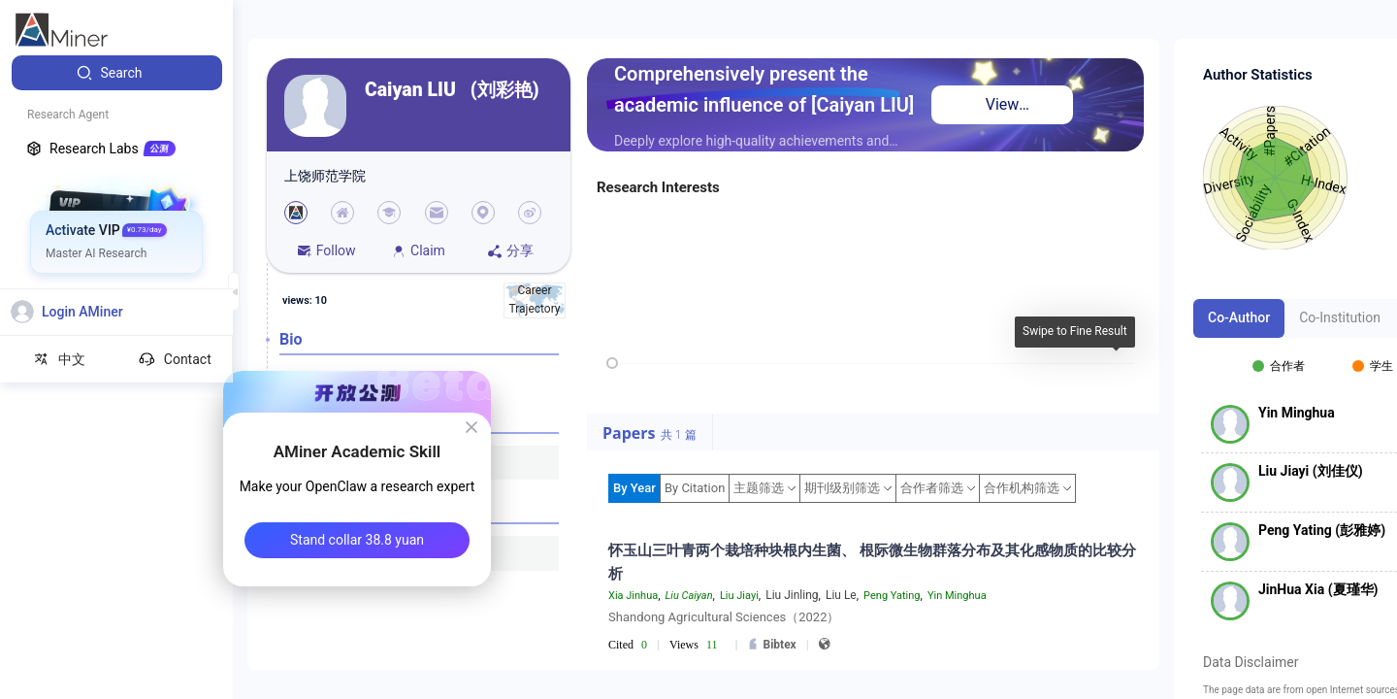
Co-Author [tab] (1239, 317)
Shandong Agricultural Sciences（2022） (723, 617)
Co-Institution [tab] (1340, 317)
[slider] (612, 363)
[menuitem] (117, 72)
